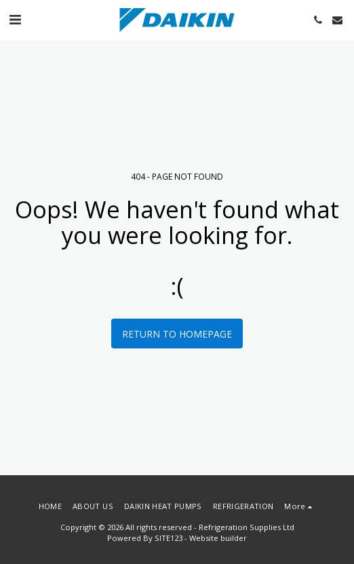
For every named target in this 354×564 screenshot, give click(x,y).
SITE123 (168, 538)
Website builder (218, 538)
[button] (14, 19)
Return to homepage (177, 333)
